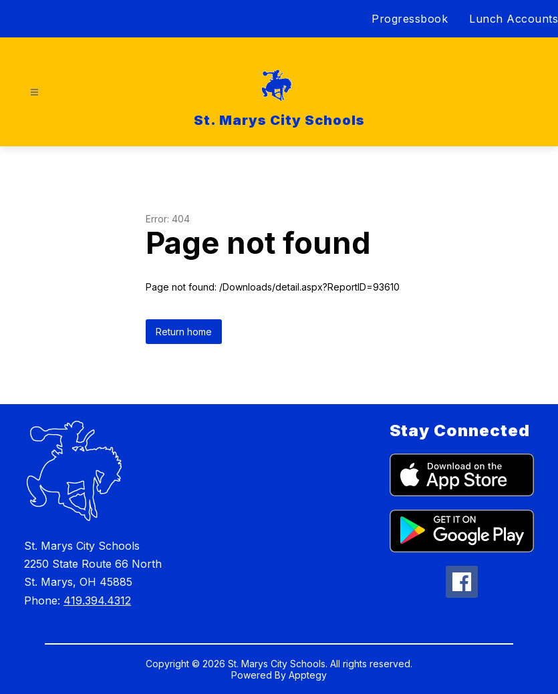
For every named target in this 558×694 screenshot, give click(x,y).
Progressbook (410, 18)
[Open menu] (34, 92)
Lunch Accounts (513, 18)
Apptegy (308, 675)
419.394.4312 (97, 600)
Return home (184, 331)
